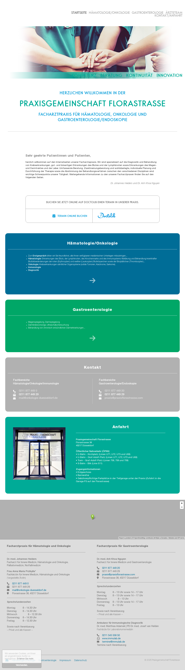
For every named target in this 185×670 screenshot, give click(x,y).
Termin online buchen (70, 216)
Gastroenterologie (147, 12)
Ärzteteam (173, 12)
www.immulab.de (111, 639)
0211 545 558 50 (111, 635)
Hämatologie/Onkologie (109, 12)
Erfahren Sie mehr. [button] (25, 659)
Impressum (65, 660)
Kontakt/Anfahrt (168, 15)
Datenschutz (80, 660)
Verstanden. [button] (22, 665)
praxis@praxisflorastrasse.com (124, 398)
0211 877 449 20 (114, 391)
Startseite (79, 12)
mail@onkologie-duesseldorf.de (38, 398)
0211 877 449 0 (28, 391)
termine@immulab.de (113, 642)
